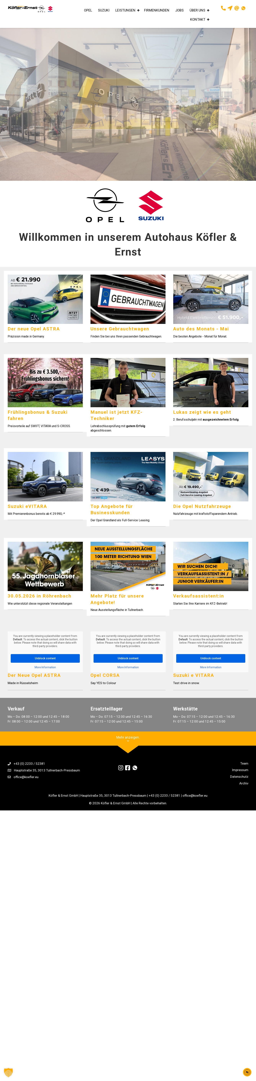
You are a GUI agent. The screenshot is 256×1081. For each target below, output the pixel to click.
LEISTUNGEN (125, 10)
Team (244, 769)
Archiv (243, 789)
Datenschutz (239, 783)
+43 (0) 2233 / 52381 (29, 770)
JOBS (179, 10)
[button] (138, 10)
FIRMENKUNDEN (156, 10)
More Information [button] (45, 673)
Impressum (240, 776)
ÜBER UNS (197, 10)
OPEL (88, 10)
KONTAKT (197, 19)
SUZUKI (103, 10)
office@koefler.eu (26, 783)
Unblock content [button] (45, 664)
